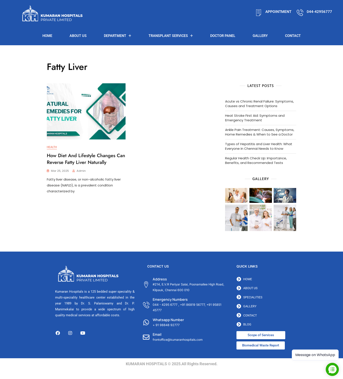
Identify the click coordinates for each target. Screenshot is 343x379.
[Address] (146, 284)
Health (52, 147)
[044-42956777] (300, 12)
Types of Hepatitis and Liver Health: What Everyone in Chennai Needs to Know (258, 146)
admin (81, 171)
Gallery (260, 36)
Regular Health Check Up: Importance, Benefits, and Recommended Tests (256, 160)
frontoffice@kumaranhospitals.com (178, 339)
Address (160, 279)
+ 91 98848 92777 (166, 325)
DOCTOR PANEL (222, 36)
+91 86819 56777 (192, 304)
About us (78, 36)
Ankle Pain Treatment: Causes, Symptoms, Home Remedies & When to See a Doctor (259, 132)
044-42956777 (319, 11)
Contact (293, 36)
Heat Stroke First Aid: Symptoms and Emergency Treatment (255, 117)
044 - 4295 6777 (165, 304)
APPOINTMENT (278, 11)
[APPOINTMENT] (258, 12)
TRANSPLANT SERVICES (171, 36)
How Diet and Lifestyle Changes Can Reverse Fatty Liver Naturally (86, 159)
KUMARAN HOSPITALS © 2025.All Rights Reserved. (171, 364)
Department (117, 36)
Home (47, 36)
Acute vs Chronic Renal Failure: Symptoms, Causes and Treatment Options (259, 103)
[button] (118, 36)
